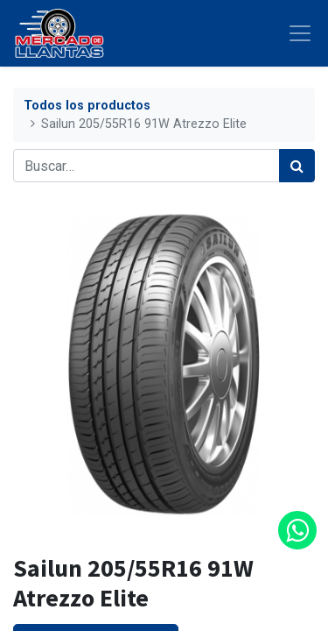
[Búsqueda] (297, 165)
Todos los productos (87, 105)
